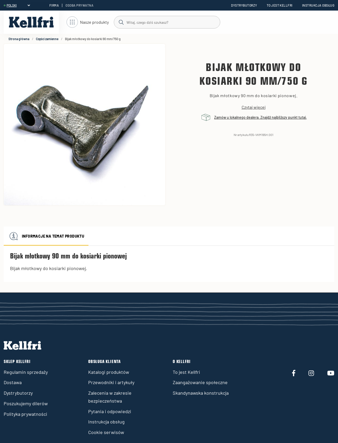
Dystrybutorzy (244, 5)
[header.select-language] (18, 5)
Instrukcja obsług (318, 5)
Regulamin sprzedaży (26, 372)
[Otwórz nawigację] (88, 22)
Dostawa (13, 382)
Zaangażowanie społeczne (200, 382)
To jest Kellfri (280, 5)
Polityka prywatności (25, 414)
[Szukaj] (167, 22)
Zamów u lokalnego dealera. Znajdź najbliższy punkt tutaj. (260, 117)
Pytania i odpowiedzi (109, 411)
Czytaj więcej (254, 107)
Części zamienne (47, 39)
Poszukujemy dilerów (26, 403)
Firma (54, 5)
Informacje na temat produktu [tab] (46, 236)
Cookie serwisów (106, 432)
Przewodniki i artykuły (111, 382)
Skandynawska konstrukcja (201, 393)
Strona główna (18, 39)
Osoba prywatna (79, 5)
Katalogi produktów (108, 372)
